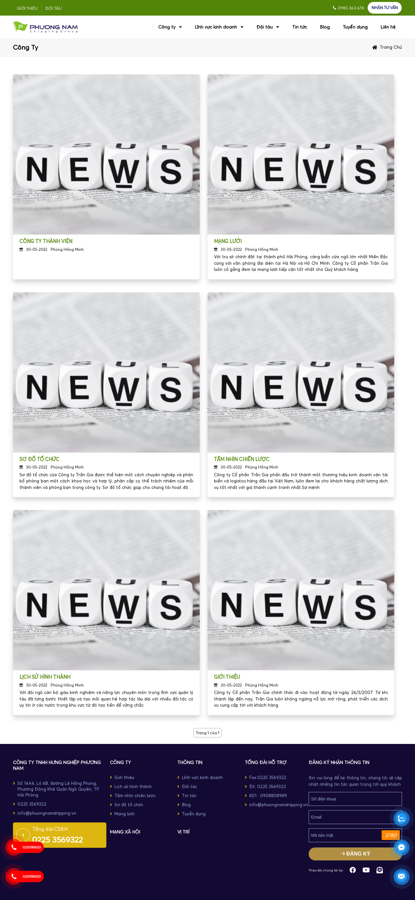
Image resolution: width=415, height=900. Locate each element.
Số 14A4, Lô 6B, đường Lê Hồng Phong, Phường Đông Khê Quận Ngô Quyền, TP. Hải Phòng (59, 789)
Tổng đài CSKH (50, 829)
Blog (325, 27)
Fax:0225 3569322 (267, 777)
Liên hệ (388, 27)
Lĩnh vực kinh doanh (219, 27)
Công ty (170, 27)
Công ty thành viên (45, 241)
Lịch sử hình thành (44, 677)
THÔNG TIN (189, 762)
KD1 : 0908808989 (268, 795)
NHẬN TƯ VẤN (385, 7)
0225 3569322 (32, 804)
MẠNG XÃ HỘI (125, 832)
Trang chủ (391, 47)
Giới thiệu (27, 8)
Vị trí (183, 832)
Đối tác (189, 786)
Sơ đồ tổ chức (39, 459)
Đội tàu (54, 8)
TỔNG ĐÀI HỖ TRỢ (265, 762)
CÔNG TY (120, 762)
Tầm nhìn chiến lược (241, 459)
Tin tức (299, 27)
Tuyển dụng (355, 27)
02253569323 (32, 847)
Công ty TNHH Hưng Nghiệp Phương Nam (57, 765)
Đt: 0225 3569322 (267, 786)
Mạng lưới (228, 241)
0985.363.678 (351, 8)
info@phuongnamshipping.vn (47, 813)
